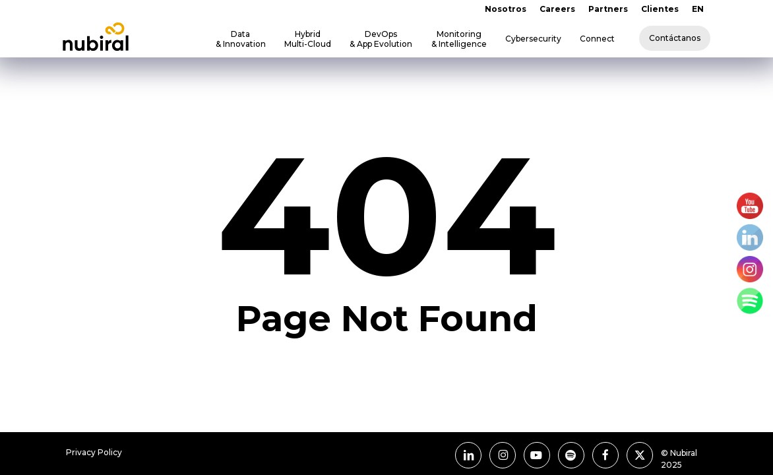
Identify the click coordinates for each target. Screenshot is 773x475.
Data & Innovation (241, 39)
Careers (557, 9)
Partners (608, 9)
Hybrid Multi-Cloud (307, 39)
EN (698, 9)
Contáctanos (674, 38)
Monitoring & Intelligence (459, 39)
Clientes (660, 9)
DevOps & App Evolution (381, 39)
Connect (597, 39)
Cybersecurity (533, 39)
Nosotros (505, 9)
